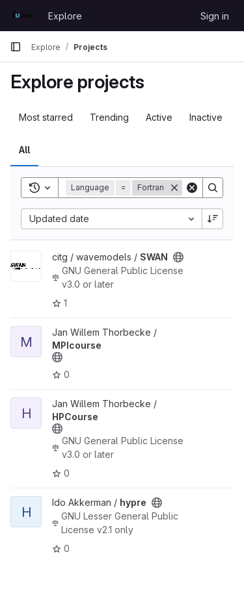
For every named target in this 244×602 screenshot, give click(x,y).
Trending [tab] (109, 117)
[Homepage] (22, 15)
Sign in (214, 15)
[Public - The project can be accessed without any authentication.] (178, 257)
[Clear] (192, 187)
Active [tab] (159, 117)
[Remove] (174, 187)
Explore (65, 15)
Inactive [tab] (206, 117)
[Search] (212, 187)
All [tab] (24, 149)
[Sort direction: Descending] (212, 218)
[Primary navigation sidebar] (15, 46)
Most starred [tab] (46, 117)
